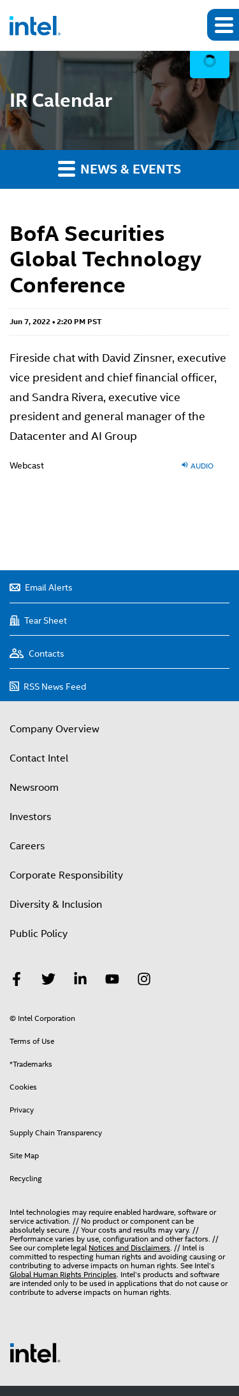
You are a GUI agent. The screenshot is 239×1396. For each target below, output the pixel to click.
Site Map (24, 1156)
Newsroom (34, 788)
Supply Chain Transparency (56, 1133)
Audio (197, 465)
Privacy (22, 1110)
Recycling (26, 1178)
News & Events (119, 168)
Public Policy (39, 934)
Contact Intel (39, 758)
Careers (27, 846)
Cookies (23, 1087)
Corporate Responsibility (66, 875)
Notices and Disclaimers (129, 1248)
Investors (30, 817)
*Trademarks (31, 1064)
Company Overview (54, 729)
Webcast (27, 465)
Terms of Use (32, 1041)
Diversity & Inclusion (56, 905)
